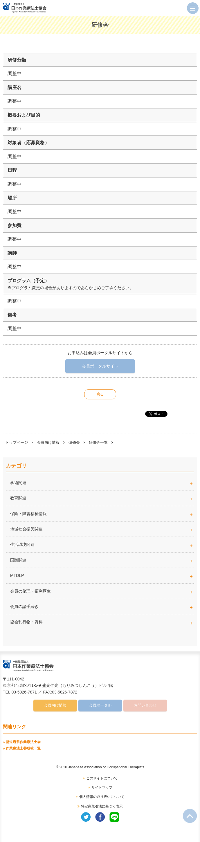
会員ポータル (100, 705)
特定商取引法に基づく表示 (102, 806)
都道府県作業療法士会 (23, 742)
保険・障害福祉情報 (28, 513)
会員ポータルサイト (100, 366)
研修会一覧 (98, 442)
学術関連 (102, 483)
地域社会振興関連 (26, 529)
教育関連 (18, 498)
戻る (100, 394)
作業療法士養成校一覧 (23, 748)
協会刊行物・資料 (26, 622)
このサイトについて (102, 778)
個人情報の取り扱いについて (102, 797)
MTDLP (102, 575)
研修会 (74, 442)
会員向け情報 (48, 442)
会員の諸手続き (24, 606)
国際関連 (18, 560)
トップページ (16, 442)
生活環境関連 (22, 544)
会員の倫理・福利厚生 (30, 591)
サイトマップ (101, 787)
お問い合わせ (145, 705)
